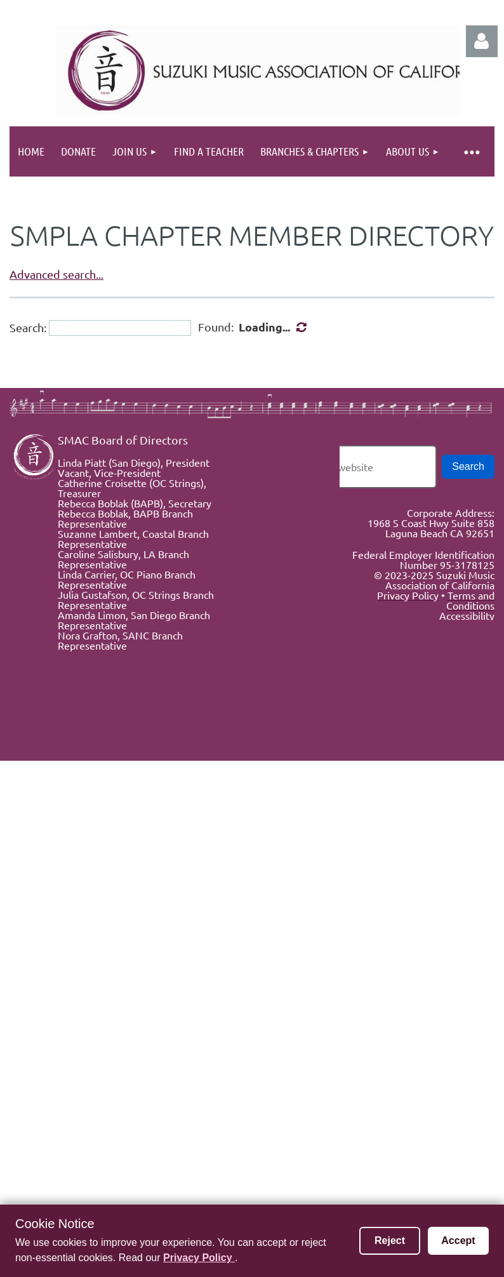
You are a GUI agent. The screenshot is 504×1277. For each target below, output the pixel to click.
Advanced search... (56, 274)
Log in (482, 41)
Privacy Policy (199, 1257)
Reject (390, 1240)
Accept (458, 1240)
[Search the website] (357, 466)
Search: (28, 327)
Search (468, 466)
